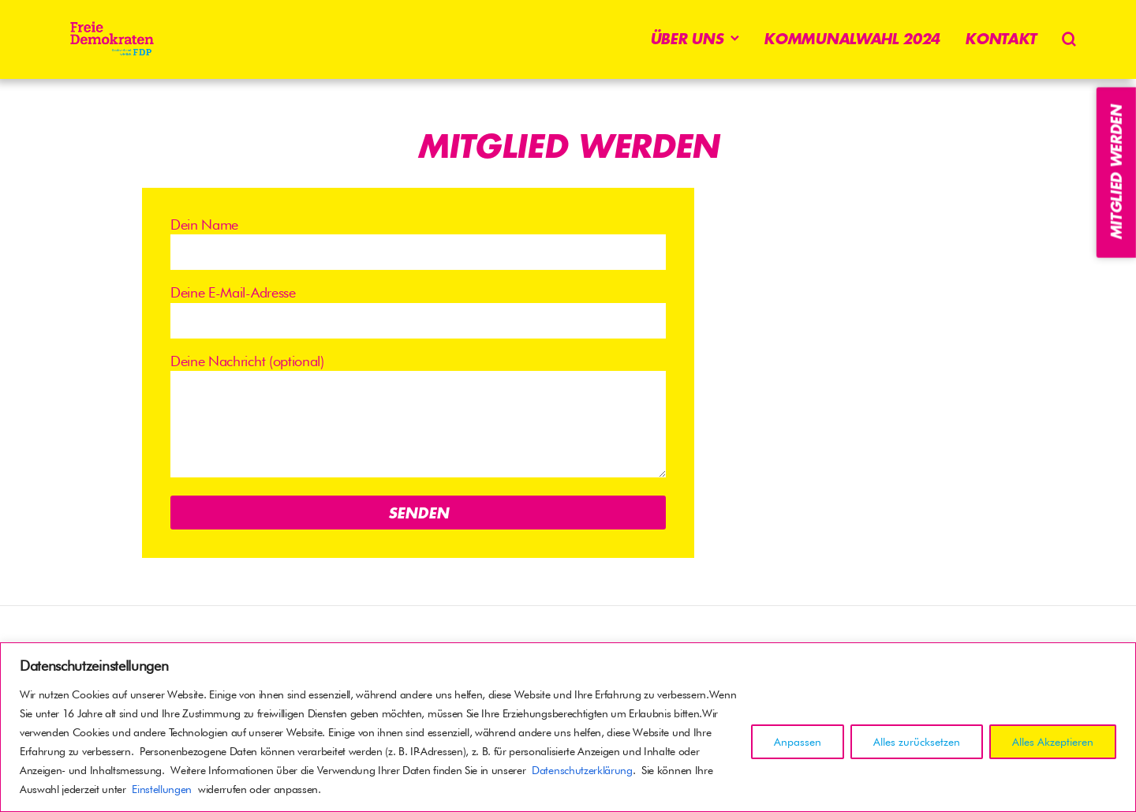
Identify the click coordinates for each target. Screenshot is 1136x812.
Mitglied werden (1116, 172)
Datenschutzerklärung (582, 770)
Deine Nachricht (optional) (418, 417)
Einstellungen (162, 789)
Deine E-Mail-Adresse (418, 311)
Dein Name (418, 243)
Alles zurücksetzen (916, 741)
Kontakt (1001, 38)
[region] (568, 727)
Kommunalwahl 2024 (852, 38)
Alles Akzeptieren (1052, 741)
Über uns (686, 38)
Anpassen (797, 741)
